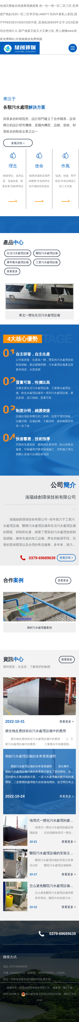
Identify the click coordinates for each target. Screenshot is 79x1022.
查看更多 (12, 271)
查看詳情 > (17, 143)
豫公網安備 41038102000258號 (41, 993)
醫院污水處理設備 (47, 253)
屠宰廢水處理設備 (18, 262)
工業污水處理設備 (47, 262)
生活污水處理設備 (18, 253)
